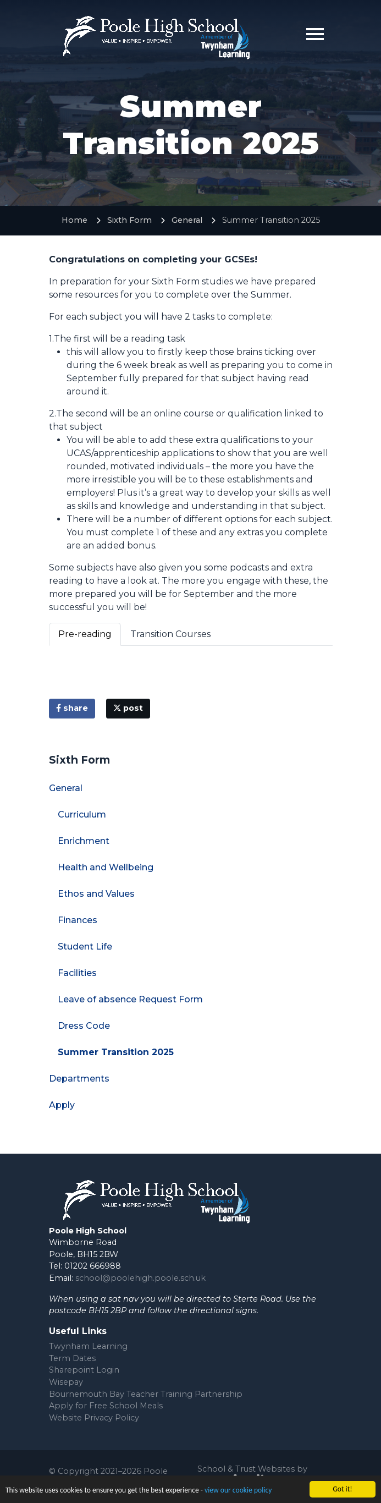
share (72, 708)
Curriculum (82, 814)
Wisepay (66, 1382)
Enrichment (83, 841)
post (128, 708)
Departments (79, 1078)
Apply (62, 1105)
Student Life (85, 946)
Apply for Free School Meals (106, 1406)
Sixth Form (129, 220)
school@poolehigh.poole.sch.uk (140, 1278)
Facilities (77, 973)
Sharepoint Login (84, 1370)
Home (74, 220)
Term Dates (72, 1358)
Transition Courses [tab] (170, 634)
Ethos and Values (96, 893)
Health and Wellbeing (105, 867)
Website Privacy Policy (94, 1418)
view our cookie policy (238, 1491)
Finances (77, 920)
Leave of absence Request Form (130, 999)
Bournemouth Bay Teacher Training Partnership (145, 1394)
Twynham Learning (88, 1346)
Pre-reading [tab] (85, 634)
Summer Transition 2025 (116, 1052)
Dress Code (84, 1026)
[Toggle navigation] (315, 34)
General (187, 220)
